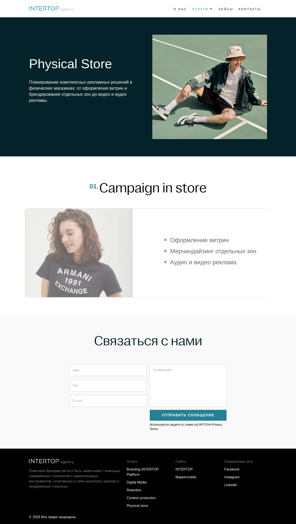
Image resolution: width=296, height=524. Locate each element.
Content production (141, 498)
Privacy (217, 424)
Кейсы (226, 9)
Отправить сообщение (188, 415)
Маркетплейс (186, 477)
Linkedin (230, 485)
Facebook (231, 469)
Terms (154, 429)
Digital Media (136, 482)
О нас (180, 9)
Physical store (137, 506)
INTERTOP (184, 469)
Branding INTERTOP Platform (143, 471)
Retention (134, 490)
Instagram (232, 477)
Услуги (200, 9)
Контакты (249, 9)
